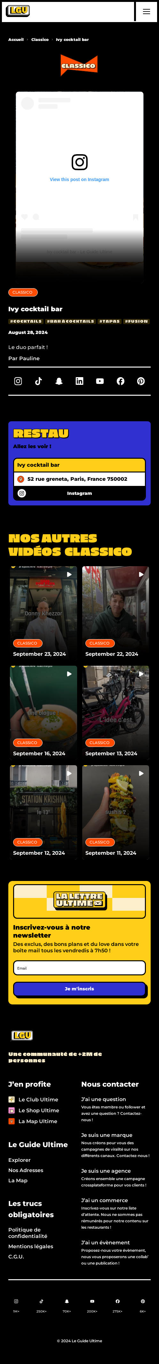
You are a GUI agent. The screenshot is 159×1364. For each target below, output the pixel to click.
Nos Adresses (25, 1170)
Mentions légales (30, 1246)
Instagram (79, 493)
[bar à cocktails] (70, 321)
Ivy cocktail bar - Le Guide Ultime (79, 251)
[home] (18, 11)
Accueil (16, 39)
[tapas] (110, 321)
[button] (145, 11)
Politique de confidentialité (27, 1233)
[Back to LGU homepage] (21, 1036)
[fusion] (136, 321)
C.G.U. (16, 1257)
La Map (18, 1181)
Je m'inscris (79, 989)
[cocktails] (26, 321)
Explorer (19, 1160)
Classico (40, 39)
